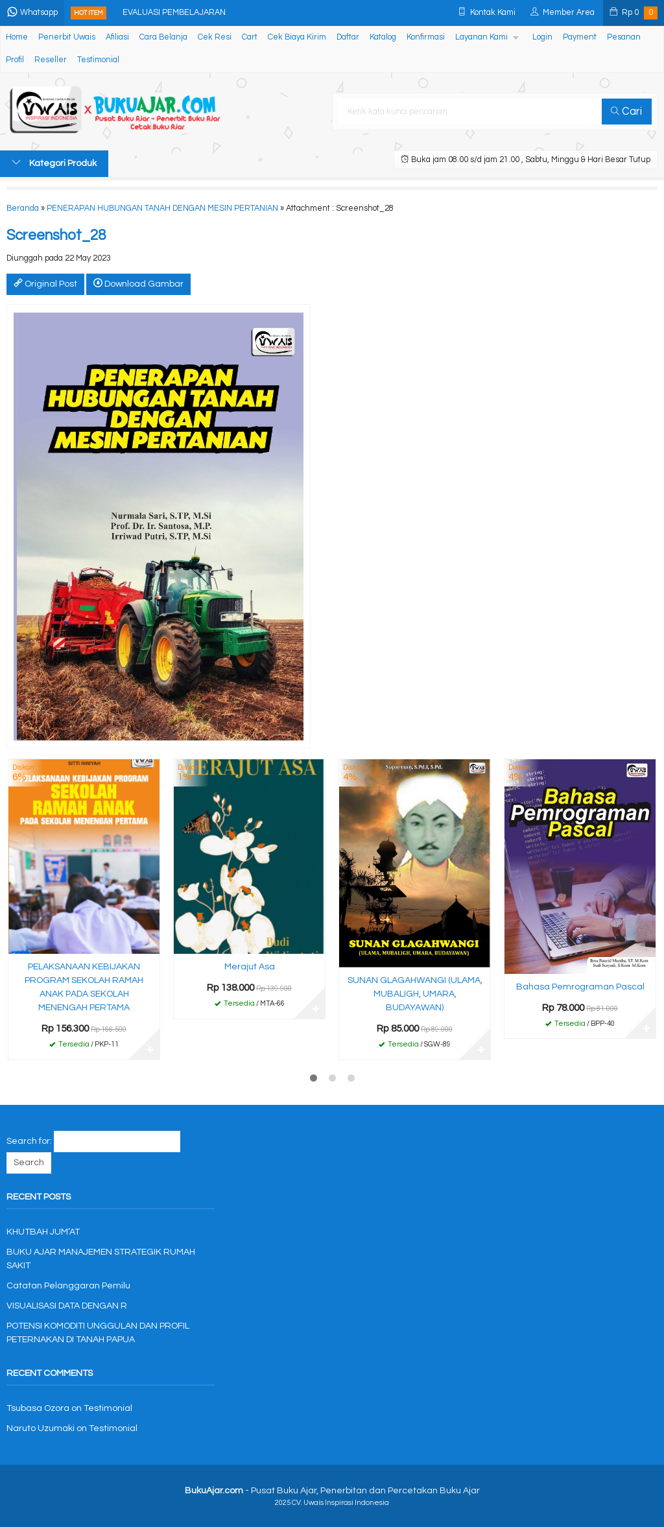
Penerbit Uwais (66, 37)
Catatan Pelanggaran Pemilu (68, 1285)
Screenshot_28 (56, 235)
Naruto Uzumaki (40, 1428)
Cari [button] (626, 111)
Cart (249, 37)
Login (542, 37)
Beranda (22, 208)
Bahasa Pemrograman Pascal (580, 986)
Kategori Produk (54, 163)
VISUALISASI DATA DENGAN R (66, 1305)
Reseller (50, 60)
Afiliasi (117, 37)
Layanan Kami (481, 37)
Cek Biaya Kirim (297, 37)
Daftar (348, 37)
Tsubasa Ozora (37, 1408)
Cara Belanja (163, 37)
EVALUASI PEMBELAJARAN (174, 12)
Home (17, 37)
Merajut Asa (249, 966)
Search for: (29, 1141)
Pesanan (624, 37)
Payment (580, 37)
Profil (15, 60)
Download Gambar (138, 283)
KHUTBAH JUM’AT (43, 1232)
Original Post (45, 283)
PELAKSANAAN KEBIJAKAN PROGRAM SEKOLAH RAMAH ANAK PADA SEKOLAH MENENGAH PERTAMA (84, 987)
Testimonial (98, 60)
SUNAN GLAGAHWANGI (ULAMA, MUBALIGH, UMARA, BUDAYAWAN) (415, 994)
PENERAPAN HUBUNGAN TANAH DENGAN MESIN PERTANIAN (162, 208)
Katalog (383, 37)
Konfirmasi (426, 37)
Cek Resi (214, 37)
